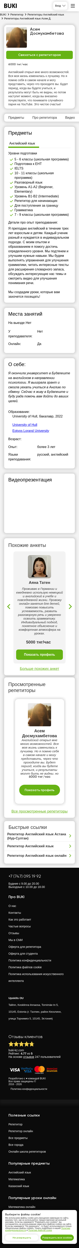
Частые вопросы (19, 926)
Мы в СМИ (15, 940)
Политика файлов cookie (25, 967)
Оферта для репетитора (24, 946)
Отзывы (13, 933)
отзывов (28, 1056)
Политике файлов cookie (40, 1230)
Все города (15, 1144)
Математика (16, 1179)
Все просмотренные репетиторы (39, 811)
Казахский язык (18, 1186)
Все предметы (18, 1138)
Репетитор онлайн (20, 1131)
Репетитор (15, 1124)
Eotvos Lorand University (30, 431)
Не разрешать (22, 1237)
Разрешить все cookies (57, 1237)
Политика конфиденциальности (29, 960)
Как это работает (19, 919)
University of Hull (24, 425)
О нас (12, 906)
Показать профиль (39, 654)
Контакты (14, 912)
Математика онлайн (21, 1207)
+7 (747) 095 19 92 (24, 876)
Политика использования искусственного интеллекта (36, 977)
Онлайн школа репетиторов (27, 1151)
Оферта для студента (23, 953)
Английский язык (19, 1172)
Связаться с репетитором (39, 55)
